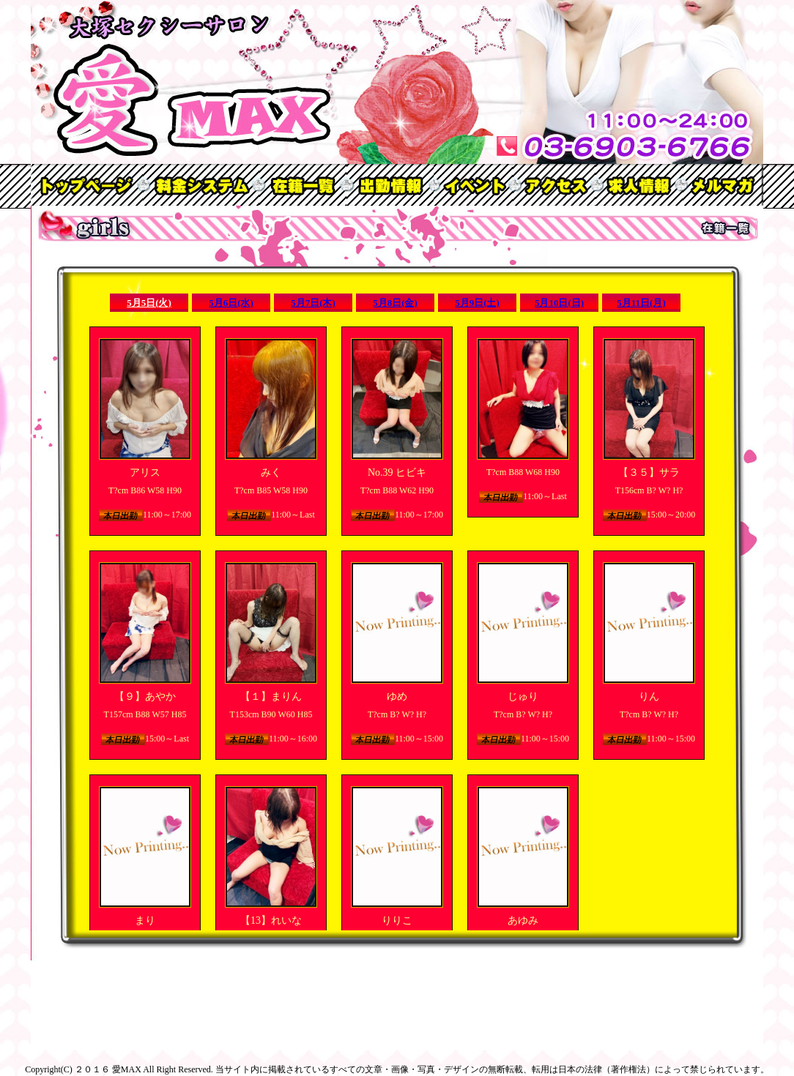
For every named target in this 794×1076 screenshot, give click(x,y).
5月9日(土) (477, 302)
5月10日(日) (559, 302)
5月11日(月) (641, 302)
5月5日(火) (149, 302)
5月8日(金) (395, 302)
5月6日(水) (231, 302)
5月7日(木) (313, 302)
